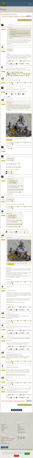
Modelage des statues (9, 14)
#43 (30, 66)
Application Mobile (21, 432)
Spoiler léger (9, 140)
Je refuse (16, 455)
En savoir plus (20, 453)
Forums (3, 16)
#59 (30, 377)
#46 (30, 99)
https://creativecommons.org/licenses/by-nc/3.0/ (15, 374)
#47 (30, 146)
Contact (2, 441)
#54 (30, 312)
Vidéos (19, 426)
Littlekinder (3, 27)
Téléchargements (21, 429)
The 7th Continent (9, 16)
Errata (19, 430)
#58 (30, 365)
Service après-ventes (5, 443)
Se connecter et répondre (16, 410)
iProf (2, 69)
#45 (30, 87)
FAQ (18, 424)
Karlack (2, 158)
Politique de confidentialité (6, 440)
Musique (19, 427)
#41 (30, 24)
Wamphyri (3, 213)
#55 (30, 324)
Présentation (3, 424)
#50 (30, 196)
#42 (30, 46)
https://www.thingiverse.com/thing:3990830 (20, 338)
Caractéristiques (4, 427)
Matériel (2, 429)
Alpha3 (9, 27)
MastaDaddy (3, 49)
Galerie (2, 430)
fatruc (12, 31)
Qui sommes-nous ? (5, 437)
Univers (2, 426)
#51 (30, 210)
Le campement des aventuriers (19, 16)
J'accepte (27, 453)
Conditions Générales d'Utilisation (8, 438)
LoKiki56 (3, 368)
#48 (30, 155)
